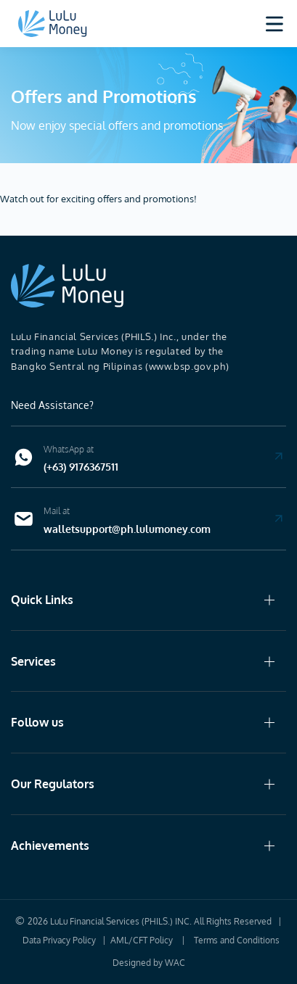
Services (33, 661)
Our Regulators (52, 784)
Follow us (37, 722)
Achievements (50, 845)
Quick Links (42, 599)
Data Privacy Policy (59, 940)
